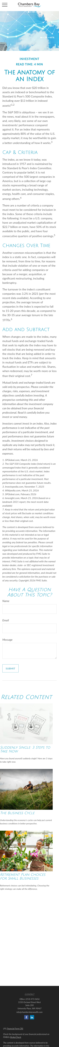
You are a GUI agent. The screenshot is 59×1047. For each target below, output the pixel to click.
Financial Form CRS (15, 1028)
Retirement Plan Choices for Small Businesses (22, 876)
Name (5, 601)
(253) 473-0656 (33, 999)
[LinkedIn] (32, 1017)
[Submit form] (10, 668)
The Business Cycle (17, 813)
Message (7, 639)
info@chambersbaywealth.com (29, 1012)
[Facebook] (26, 1017)
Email (5, 620)
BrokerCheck (15, 1037)
